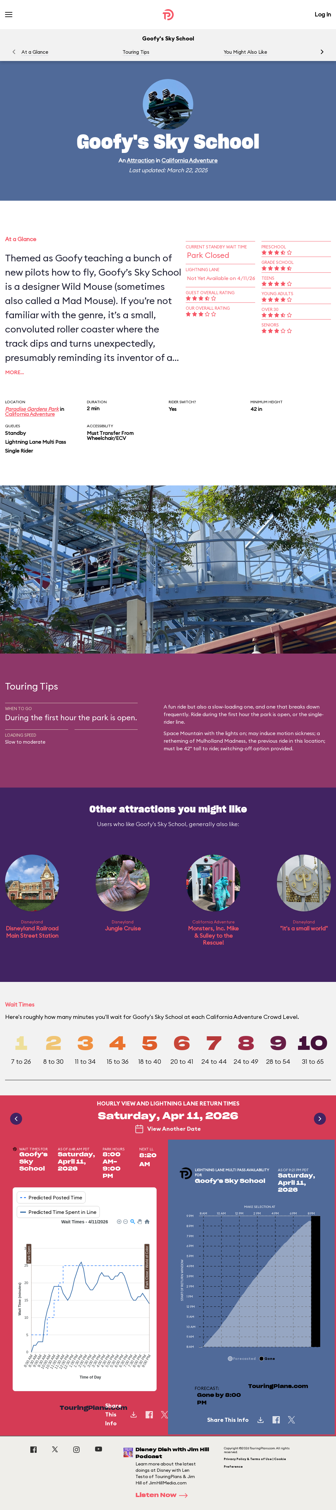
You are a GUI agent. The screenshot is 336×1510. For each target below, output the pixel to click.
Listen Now (163, 1495)
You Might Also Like (245, 52)
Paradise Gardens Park (32, 409)
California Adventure (189, 160)
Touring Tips (136, 52)
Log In (323, 14)
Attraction (140, 160)
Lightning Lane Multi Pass (35, 442)
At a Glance (34, 52)
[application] (85, 1300)
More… (14, 372)
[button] (322, 52)
